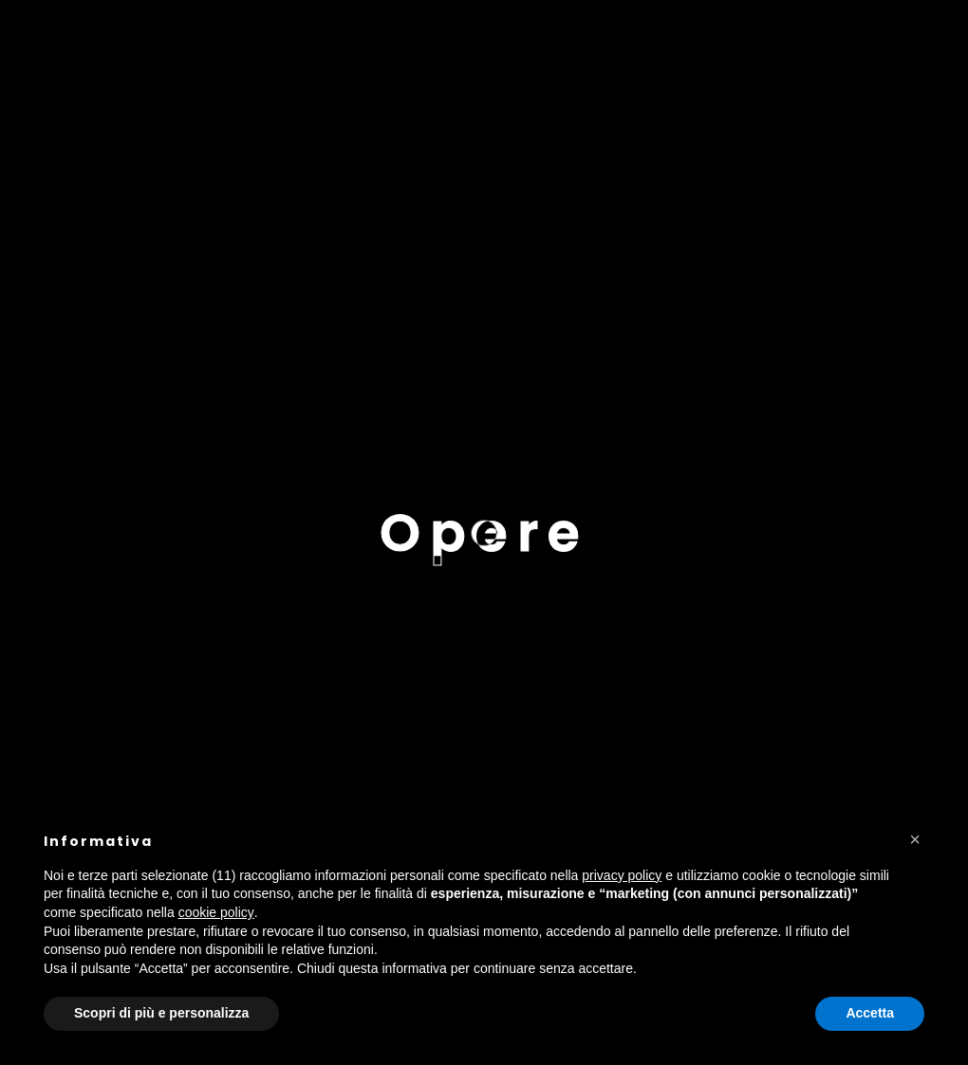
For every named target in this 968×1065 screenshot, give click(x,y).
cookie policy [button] (216, 912)
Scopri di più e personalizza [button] (161, 1012)
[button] (915, 839)
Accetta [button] (870, 1012)
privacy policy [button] (621, 875)
